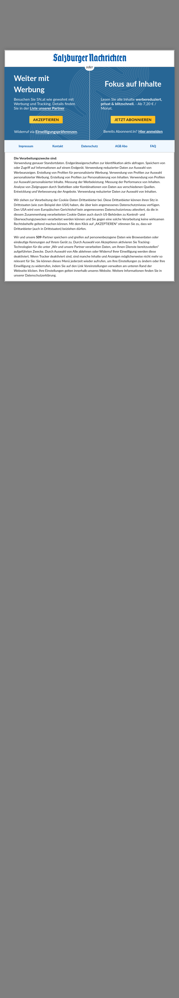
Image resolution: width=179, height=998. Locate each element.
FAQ (153, 146)
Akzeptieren (46, 119)
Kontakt (57, 146)
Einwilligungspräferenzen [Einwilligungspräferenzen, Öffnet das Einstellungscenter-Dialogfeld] (56, 131)
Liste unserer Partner (47, 108)
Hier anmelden (150, 131)
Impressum (26, 146)
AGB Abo (121, 146)
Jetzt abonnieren (132, 119)
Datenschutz (89, 146)
